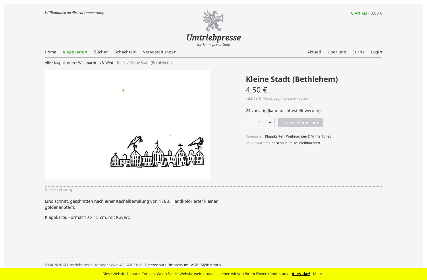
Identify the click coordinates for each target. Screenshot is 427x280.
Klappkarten (75, 52)
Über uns (337, 52)
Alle (48, 62)
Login (376, 52)
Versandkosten (295, 98)
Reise (293, 142)
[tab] (60, 190)
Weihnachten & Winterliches (102, 62)
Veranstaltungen (160, 52)
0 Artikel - (366, 13)
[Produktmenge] (260, 122)
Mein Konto (211, 264)
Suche (358, 52)
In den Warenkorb (300, 122)
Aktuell (314, 52)
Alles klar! (301, 273)
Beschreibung (58, 189)
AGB (194, 264)
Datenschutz (155, 264)
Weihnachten (309, 142)
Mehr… (318, 273)
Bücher (101, 52)
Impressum (178, 264)
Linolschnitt (278, 142)
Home (50, 52)
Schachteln (126, 52)
